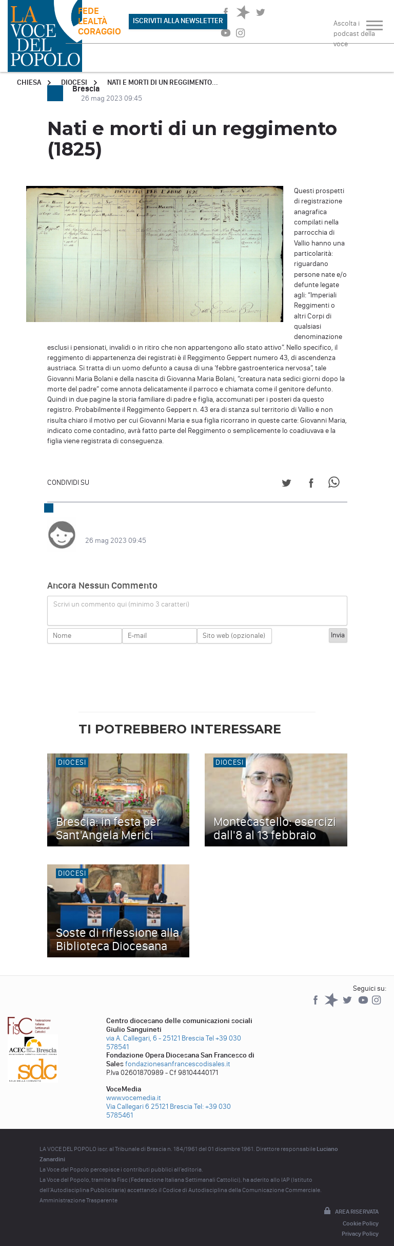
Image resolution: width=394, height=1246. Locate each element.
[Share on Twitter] (286, 485)
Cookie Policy (361, 1213)
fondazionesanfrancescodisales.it (177, 1053)
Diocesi (74, 82)
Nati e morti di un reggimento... (162, 82)
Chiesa (29, 82)
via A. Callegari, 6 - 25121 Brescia (155, 1028)
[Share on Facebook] (311, 485)
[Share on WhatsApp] (335, 485)
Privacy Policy (360, 1223)
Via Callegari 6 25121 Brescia (149, 1096)
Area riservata (350, 1201)
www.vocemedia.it (133, 1087)
